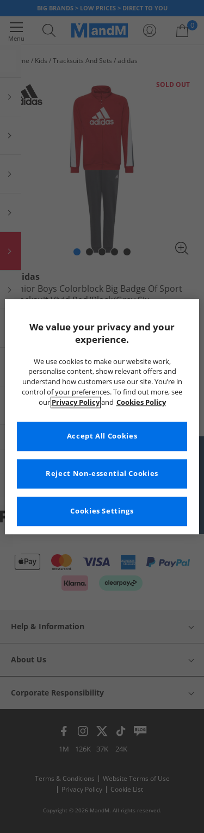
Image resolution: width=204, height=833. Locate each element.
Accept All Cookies (102, 436)
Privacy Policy (76, 402)
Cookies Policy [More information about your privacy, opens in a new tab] (141, 402)
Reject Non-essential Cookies (102, 473)
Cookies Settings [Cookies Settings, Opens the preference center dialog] (101, 511)
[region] (102, 416)
